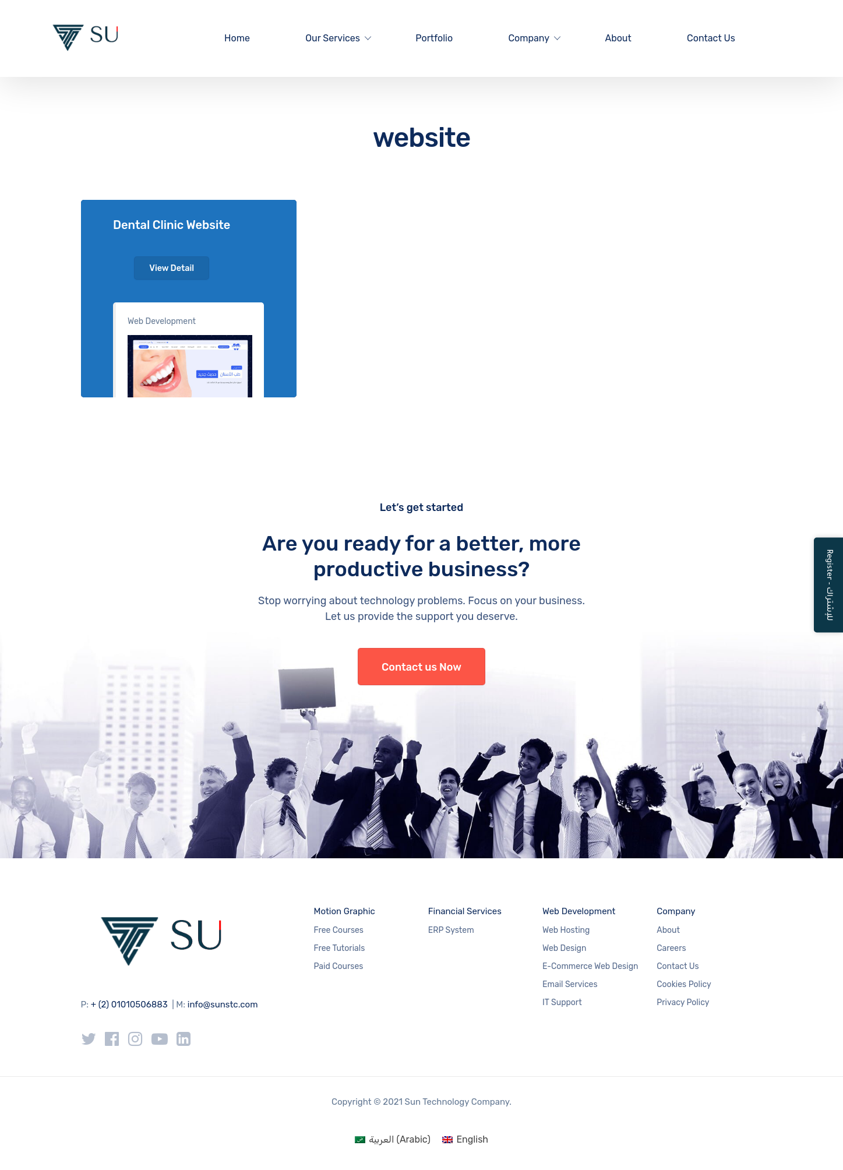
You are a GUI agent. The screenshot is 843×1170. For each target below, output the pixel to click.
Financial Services (465, 911)
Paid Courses (339, 966)
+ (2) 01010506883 (129, 1004)
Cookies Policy (684, 984)
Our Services (332, 38)
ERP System (451, 930)
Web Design (564, 948)
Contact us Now (421, 667)
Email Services (570, 984)
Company (528, 38)
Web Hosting (566, 930)
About (618, 38)
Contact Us (711, 38)
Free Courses (339, 930)
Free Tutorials (339, 948)
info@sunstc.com (223, 1004)
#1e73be (189, 298)
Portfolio (434, 38)
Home (237, 38)
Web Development (162, 321)
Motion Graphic (344, 911)
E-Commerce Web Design (590, 966)
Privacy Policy (683, 1002)
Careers (671, 948)
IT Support (562, 1002)
